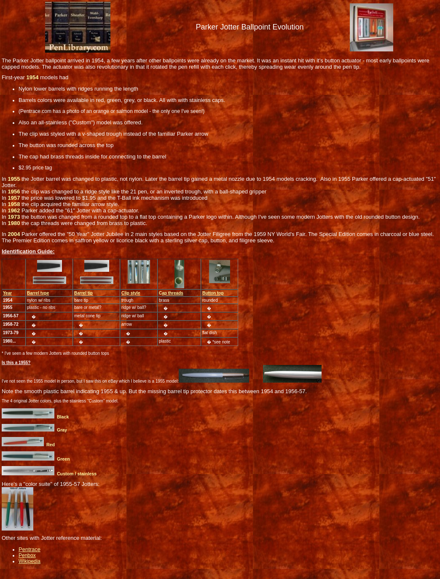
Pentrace (29, 549)
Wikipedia (29, 561)
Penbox (27, 555)
